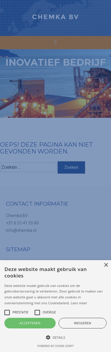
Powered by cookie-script (55, 346)
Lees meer (79, 303)
